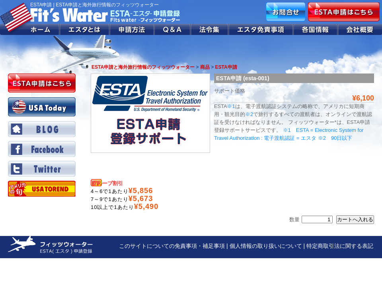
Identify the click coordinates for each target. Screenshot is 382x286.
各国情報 (315, 29)
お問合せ (286, 11)
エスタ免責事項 (261, 29)
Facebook (42, 149)
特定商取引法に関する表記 (339, 246)
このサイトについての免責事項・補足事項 (172, 246)
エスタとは (85, 29)
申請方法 (132, 29)
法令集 (210, 29)
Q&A (172, 29)
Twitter (42, 169)
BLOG (42, 129)
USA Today (42, 106)
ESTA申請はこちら (344, 11)
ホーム (30, 29)
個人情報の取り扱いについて (266, 246)
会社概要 (360, 29)
